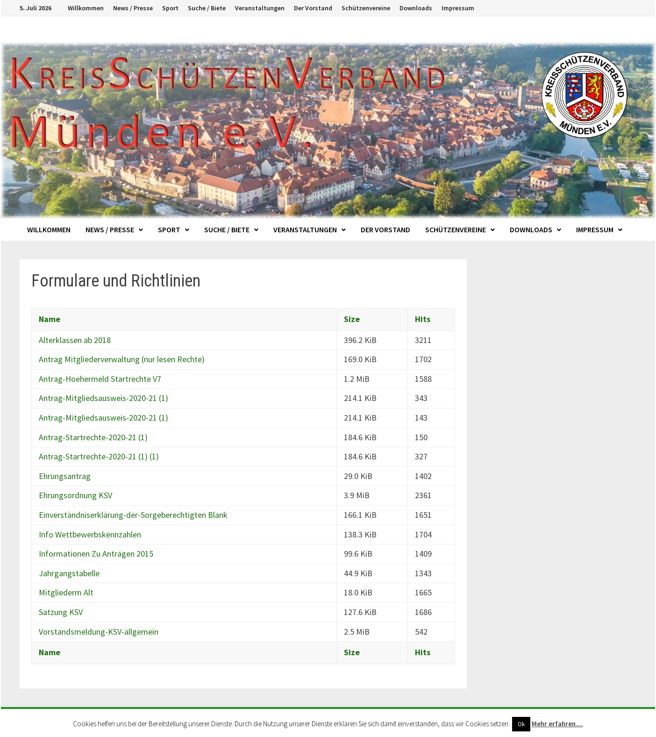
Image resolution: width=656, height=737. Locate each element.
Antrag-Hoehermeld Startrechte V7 (100, 378)
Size (352, 319)
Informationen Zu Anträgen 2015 (96, 553)
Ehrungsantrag (65, 476)
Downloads (415, 8)
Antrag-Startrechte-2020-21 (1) (93, 437)
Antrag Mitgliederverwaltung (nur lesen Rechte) (122, 359)
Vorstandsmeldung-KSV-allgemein (98, 631)
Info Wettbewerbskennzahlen (90, 534)
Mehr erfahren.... (557, 723)
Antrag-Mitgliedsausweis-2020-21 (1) (103, 398)
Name (49, 319)
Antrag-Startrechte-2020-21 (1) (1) (99, 456)
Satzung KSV (61, 612)
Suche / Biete (207, 8)
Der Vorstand (313, 8)
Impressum (458, 8)
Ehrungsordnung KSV (75, 495)
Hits (422, 319)
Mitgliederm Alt (66, 592)
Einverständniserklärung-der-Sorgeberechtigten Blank (133, 514)
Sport (170, 8)
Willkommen (86, 8)
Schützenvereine (366, 8)
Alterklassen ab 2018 (75, 340)
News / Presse (133, 8)
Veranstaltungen (260, 8)
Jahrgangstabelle (69, 573)
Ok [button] (521, 724)
